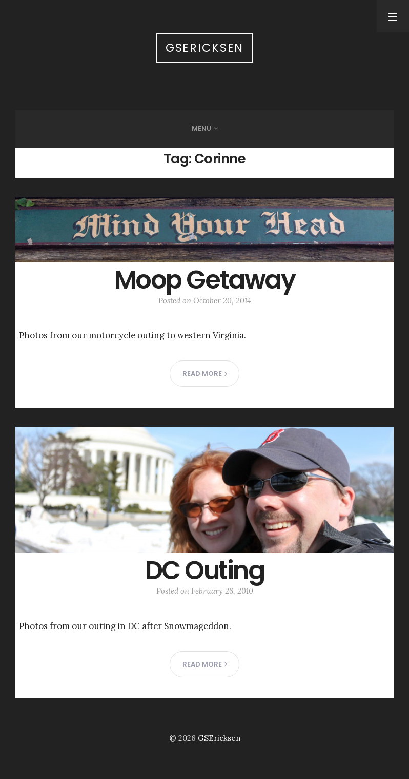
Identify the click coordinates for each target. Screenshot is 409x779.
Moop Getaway (204, 279)
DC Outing (204, 570)
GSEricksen (205, 48)
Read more (204, 373)
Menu (201, 129)
